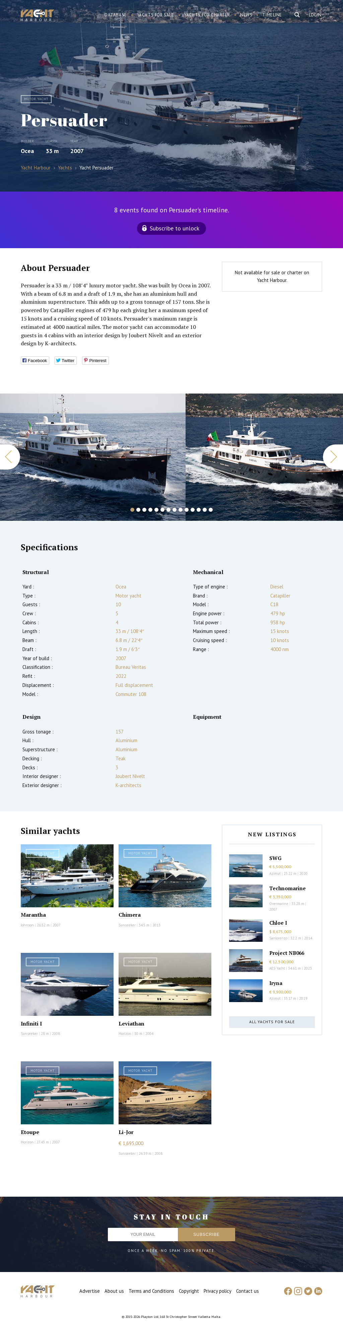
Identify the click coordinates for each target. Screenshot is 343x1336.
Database (116, 15)
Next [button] (333, 457)
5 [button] (156, 510)
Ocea (27, 151)
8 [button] (175, 510)
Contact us (247, 1291)
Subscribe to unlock (174, 228)
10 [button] (187, 510)
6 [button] (162, 510)
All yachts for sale (272, 1021)
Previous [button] (10, 457)
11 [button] (193, 510)
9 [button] (181, 510)
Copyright (189, 1291)
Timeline (272, 15)
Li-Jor (126, 1132)
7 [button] (168, 510)
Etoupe (30, 1132)
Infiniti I (31, 1023)
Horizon (125, 1033)
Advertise (89, 1291)
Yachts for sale (155, 15)
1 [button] (132, 510)
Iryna (275, 983)
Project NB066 (286, 953)
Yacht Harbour (37, 16)
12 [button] (199, 510)
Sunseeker (127, 925)
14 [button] (211, 510)
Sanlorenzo (278, 938)
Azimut (275, 873)
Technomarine (287, 888)
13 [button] (205, 510)
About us (114, 1291)
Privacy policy (217, 1291)
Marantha (33, 914)
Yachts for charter (207, 15)
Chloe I (278, 922)
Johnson (27, 925)
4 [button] (150, 510)
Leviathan (131, 1023)
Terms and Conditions (151, 1291)
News (246, 15)
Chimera (130, 914)
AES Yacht (277, 968)
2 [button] (138, 510)
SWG (275, 858)
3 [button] (144, 510)
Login (315, 15)
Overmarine (279, 903)
